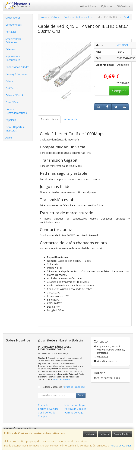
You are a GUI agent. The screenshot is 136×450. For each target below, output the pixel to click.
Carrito (124, 6)
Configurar (90, 434)
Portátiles (10, 31)
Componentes (13, 24)
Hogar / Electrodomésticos (16, 111)
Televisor (10, 49)
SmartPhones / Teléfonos (14, 40)
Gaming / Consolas (16, 74)
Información (71, 119)
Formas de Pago (73, 412)
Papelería (10, 120)
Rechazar (104, 434)
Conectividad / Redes (17, 67)
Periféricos (11, 88)
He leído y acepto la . (63, 386)
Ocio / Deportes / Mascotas (15, 128)
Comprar (119, 91)
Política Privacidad (48, 408)
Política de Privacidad (61, 379)
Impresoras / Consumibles (12, 58)
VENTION (122, 45)
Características (49, 119)
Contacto (43, 405)
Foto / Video (12, 102)
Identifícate (88, 6)
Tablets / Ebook (14, 95)
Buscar (106, 6)
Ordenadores (12, 17)
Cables (9, 81)
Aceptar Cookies (122, 434)
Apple (8, 137)
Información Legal (74, 405)
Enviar (81, 395)
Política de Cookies (120, 445)
